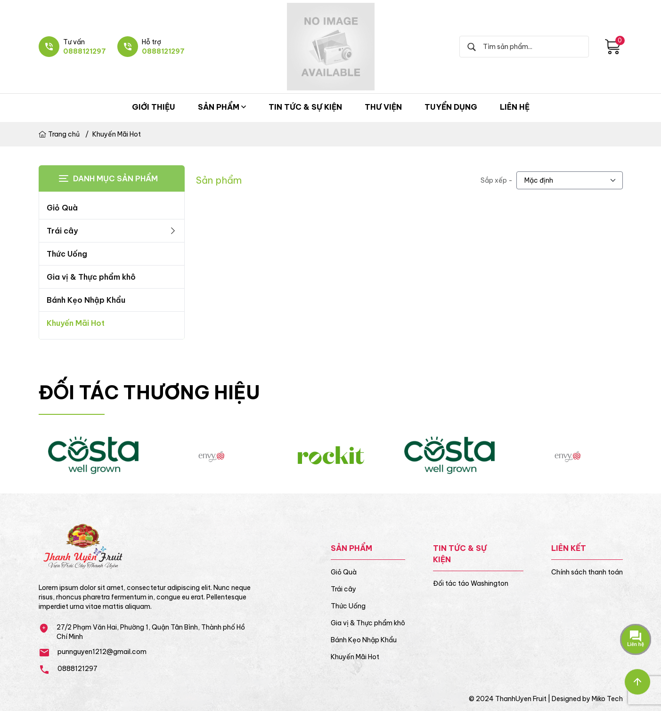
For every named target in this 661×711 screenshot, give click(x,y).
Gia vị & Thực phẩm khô (91, 277)
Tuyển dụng (450, 107)
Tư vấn (74, 42)
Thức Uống (67, 254)
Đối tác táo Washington (470, 583)
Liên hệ (515, 107)
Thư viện (383, 107)
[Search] (528, 46)
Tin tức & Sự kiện (305, 107)
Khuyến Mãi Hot (116, 134)
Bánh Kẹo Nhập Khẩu (86, 300)
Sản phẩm (222, 107)
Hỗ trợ (151, 42)
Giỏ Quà (62, 207)
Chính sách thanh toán (587, 572)
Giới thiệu (153, 107)
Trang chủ (59, 134)
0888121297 (84, 51)
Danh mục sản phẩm (115, 178)
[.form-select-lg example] (569, 180)
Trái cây (112, 230)
